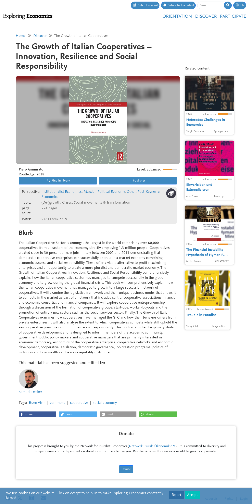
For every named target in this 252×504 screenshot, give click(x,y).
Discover (206, 16)
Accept (192, 495)
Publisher (138, 180)
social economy (105, 403)
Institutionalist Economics (62, 192)
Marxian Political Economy (104, 192)
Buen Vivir (37, 403)
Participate (233, 16)
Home (21, 36)
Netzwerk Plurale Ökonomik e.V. (152, 446)
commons (57, 403)
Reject (176, 495)
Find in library (58, 180)
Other (131, 192)
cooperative (79, 403)
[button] (37, 414)
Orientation (177, 16)
